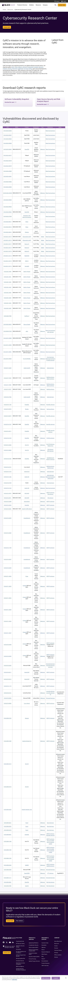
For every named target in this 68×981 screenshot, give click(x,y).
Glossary (56, 952)
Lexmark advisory (50, 691)
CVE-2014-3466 (7, 445)
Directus (27, 232)
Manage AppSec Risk (20, 958)
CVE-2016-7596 (7, 397)
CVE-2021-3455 (7, 308)
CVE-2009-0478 (7, 830)
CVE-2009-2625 (7, 809)
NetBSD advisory (50, 866)
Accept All (56, 978)
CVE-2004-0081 (7, 882)
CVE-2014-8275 (7, 416)
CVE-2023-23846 (8, 149)
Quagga (24, 585)
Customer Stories (58, 950)
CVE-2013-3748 (7, 483)
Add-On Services (45, 965)
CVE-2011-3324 (7, 598)
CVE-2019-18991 (8, 351)
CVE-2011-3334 (7, 576)
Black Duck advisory (50, 130)
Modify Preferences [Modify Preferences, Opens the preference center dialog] (46, 978)
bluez (27, 576)
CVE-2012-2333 (7, 505)
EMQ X (26, 261)
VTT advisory (50, 873)
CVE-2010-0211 (7, 672)
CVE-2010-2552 (7, 665)
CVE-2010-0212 (7, 679)
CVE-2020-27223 (8, 331)
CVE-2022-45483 (8, 187)
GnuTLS (27, 445)
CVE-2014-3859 (7, 450)
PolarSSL (27, 404)
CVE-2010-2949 (7, 656)
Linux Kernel (27, 703)
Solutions (31, 5)
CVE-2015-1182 (7, 404)
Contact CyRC (7, 27)
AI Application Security (33, 945)
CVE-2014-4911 (7, 431)
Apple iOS (27, 476)
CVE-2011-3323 (7, 586)
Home (4, 9)
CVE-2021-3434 (7, 292)
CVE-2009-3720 (7, 718)
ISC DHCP (27, 493)
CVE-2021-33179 (8, 247)
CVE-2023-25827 (8, 135)
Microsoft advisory (50, 664)
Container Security (20, 960)
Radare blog (50, 445)
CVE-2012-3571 (7, 497)
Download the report (10, 102)
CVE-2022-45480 (8, 171)
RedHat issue (50, 468)
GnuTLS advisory (50, 444)
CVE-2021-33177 (8, 244)
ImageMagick (27, 518)
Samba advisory (50, 409)
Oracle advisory (50, 483)
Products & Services (22, 5)
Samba (26, 409)
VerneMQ (27, 266)
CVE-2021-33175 (8, 261)
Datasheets (44, 945)
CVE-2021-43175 (8, 236)
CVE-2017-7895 (7, 384)
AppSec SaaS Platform (33, 942)
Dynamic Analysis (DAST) (34, 956)
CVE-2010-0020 (7, 698)
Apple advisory (50, 368)
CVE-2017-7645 (7, 378)
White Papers (44, 954)
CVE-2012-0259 (7, 518)
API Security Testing (20, 943)
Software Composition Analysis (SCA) (33, 950)
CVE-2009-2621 (7, 822)
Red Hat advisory (50, 882)
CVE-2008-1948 (7, 841)
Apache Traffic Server (27, 508)
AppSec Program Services (34, 961)
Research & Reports (46, 951)
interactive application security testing (22, 68)
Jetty (27, 331)
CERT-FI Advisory (50, 718)
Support (57, 1)
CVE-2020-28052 (8, 324)
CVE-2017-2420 (7, 368)
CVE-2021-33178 (8, 251)
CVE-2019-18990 (8, 345)
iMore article (50, 478)
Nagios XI (27, 244)
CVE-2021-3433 (7, 287)
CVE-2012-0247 (7, 559)
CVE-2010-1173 (7, 686)
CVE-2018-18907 (8, 358)
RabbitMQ (27, 255)
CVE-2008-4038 (7, 869)
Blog (42, 956)
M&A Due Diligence (20, 966)
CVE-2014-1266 (7, 476)
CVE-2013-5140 (7, 488)
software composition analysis (30, 67)
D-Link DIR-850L (27, 358)
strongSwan (27, 501)
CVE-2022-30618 (8, 227)
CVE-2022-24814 (8, 232)
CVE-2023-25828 (8, 143)
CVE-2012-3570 (7, 493)
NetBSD (27, 865)
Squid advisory (50, 822)
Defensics (42, 149)
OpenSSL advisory (50, 416)
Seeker (42, 236)
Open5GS (27, 149)
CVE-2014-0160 (7, 458)
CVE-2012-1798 (7, 547)
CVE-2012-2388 (7, 501)
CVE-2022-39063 (8, 212)
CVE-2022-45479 (8, 166)
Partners (56, 948)
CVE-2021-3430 (7, 271)
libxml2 (27, 764)
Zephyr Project (26, 271)
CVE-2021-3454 (7, 303)
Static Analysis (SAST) (33, 947)
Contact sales (62, 5)
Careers (56, 945)
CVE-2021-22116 (8, 255)
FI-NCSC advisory (50, 360)
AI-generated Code (20, 941)
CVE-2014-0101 (7, 467)
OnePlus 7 (26, 316)
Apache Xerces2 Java (27, 809)
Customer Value (45, 942)
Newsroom (56, 943)
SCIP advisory (50, 451)
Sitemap (56, 957)
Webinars (43, 947)
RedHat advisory (50, 377)
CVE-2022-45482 (8, 181)
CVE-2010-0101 (7, 693)
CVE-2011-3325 (7, 609)
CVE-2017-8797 (7, 389)
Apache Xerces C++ (26, 741)
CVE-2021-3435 (7, 297)
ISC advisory (50, 449)
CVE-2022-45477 (8, 155)
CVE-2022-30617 (8, 221)
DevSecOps (18, 949)
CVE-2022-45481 (8, 176)
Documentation (45, 961)
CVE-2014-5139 (7, 424)
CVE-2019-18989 (8, 338)
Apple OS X (26, 471)
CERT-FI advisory (50, 492)
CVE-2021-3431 (7, 276)
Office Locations (57, 954)
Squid (27, 822)
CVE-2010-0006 (7, 703)
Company (45, 5)
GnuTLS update (50, 840)
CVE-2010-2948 (7, 644)
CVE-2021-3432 (7, 282)
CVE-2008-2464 (7, 865)
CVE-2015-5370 (7, 409)
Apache (27, 886)
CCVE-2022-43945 (7, 193)
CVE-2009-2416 (7, 786)
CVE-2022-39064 (8, 206)
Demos (43, 949)
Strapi (27, 221)
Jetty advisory (50, 332)
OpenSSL (27, 416)
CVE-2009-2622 (7, 826)
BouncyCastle (27, 324)
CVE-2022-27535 (8, 216)
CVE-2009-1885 (7, 741)
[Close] (65, 977)
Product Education (45, 963)
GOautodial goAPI (27, 236)
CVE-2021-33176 (8, 266)
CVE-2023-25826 (8, 138)
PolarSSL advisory (50, 404)
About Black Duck (58, 941)
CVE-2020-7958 (7, 316)
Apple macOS (27, 368)
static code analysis (16, 67)
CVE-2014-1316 (7, 471)
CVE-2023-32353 (8, 130)
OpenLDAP (26, 672)
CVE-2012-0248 (7, 567)
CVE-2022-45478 (8, 160)
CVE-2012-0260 (7, 533)
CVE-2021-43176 (8, 240)
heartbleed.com (50, 457)
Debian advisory (50, 378)
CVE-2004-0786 (7, 886)
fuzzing (9, 68)
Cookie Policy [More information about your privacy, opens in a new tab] (14, 979)
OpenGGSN (26, 873)
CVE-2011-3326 (7, 621)
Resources (38, 5)
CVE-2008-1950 (7, 858)
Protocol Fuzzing (32, 958)
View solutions (19, 920)
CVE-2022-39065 (8, 199)
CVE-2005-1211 (7, 877)
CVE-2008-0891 (7, 834)
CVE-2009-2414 (7, 764)
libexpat (27, 718)
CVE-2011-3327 (7, 633)
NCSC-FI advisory (50, 459)
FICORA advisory (50, 438)
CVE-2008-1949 (7, 850)
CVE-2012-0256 (7, 508)
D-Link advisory (50, 357)
